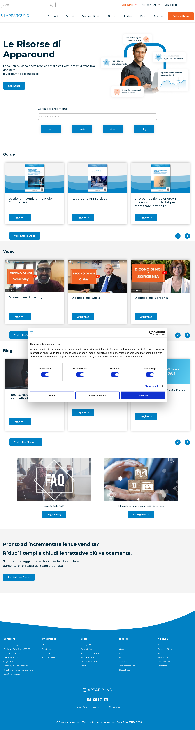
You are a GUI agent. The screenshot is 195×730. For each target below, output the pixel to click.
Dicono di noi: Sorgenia (151, 298)
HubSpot (46, 653)
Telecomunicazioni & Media (93, 653)
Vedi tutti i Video (23, 335)
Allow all (143, 395)
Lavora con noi (164, 661)
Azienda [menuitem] (158, 16)
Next (187, 236)
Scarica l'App (128, 5)
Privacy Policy (81, 707)
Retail (83, 666)
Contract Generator (12, 653)
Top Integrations (49, 657)
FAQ (121, 657)
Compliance (171, 5)
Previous (178, 236)
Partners (161, 653)
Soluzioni (9, 638)
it (188, 5)
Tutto (51, 129)
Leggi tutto (20, 217)
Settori (85, 638)
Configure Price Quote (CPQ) (16, 649)
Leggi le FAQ (54, 514)
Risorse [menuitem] (111, 16)
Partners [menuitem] (129, 16)
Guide (82, 129)
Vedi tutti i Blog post (25, 442)
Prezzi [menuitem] (143, 16)
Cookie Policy (98, 707)
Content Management (13, 645)
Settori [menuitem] (70, 16)
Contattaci (162, 666)
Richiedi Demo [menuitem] (180, 16)
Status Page (124, 670)
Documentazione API (129, 666)
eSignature (8, 661)
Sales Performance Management (18, 670)
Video (113, 129)
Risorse (123, 638)
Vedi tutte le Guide (24, 235)
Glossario (123, 661)
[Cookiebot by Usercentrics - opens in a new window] (151, 333)
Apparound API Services (89, 198)
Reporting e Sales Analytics (15, 666)
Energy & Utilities (88, 645)
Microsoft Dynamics (51, 645)
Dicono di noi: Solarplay (25, 297)
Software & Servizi (89, 661)
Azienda (163, 638)
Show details (152, 386)
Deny (52, 395)
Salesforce (46, 649)
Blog (143, 129)
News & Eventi (164, 657)
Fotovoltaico (86, 649)
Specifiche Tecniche (11, 674)
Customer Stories (165, 649)
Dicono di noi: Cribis (86, 298)
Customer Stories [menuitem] (91, 16)
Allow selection (97, 395)
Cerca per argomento (53, 109)
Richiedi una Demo (19, 577)
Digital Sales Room (11, 657)
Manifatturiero (87, 657)
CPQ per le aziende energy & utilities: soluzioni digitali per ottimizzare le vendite (155, 202)
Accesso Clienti (149, 5)
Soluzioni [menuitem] (53, 16)
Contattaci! (14, 86)
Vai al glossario (141, 514)
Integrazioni (49, 638)
